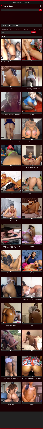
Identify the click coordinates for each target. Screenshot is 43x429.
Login (23, 2)
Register (27, 2)
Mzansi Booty (7, 6)
